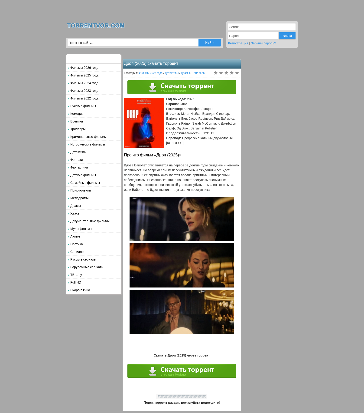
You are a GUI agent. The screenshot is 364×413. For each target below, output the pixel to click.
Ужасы (75, 213)
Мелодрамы (79, 198)
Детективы (78, 152)
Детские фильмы (83, 175)
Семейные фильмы (85, 183)
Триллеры (77, 129)
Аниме (75, 236)
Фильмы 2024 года (84, 83)
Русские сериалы (83, 259)
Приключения (80, 190)
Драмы (75, 206)
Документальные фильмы (90, 221)
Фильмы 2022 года (84, 98)
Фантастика (79, 167)
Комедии (77, 114)
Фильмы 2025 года (84, 75)
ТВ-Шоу (76, 275)
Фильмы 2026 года (84, 67)
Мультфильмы (81, 229)
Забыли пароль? (263, 43)
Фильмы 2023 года (84, 91)
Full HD (75, 282)
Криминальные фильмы (88, 137)
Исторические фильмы (87, 144)
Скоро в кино (80, 290)
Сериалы (77, 252)
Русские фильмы (83, 106)
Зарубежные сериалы (86, 267)
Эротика (76, 244)
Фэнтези (76, 160)
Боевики (76, 121)
